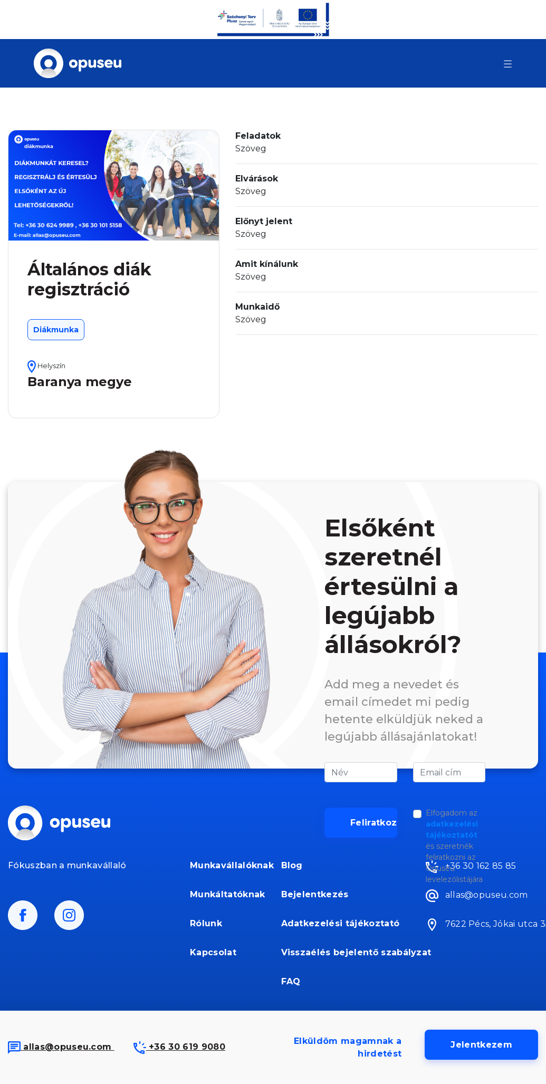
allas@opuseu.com (61, 1047)
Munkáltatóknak (227, 894)
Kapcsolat (213, 952)
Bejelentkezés (315, 894)
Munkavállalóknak (227, 865)
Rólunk (206, 923)
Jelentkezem (481, 1045)
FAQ (291, 981)
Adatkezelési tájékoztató (340, 923)
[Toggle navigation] (507, 63)
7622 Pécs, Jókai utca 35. (482, 924)
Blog (292, 865)
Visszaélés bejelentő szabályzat (341, 952)
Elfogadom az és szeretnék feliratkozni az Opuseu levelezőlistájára (454, 846)
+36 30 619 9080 (179, 1047)
